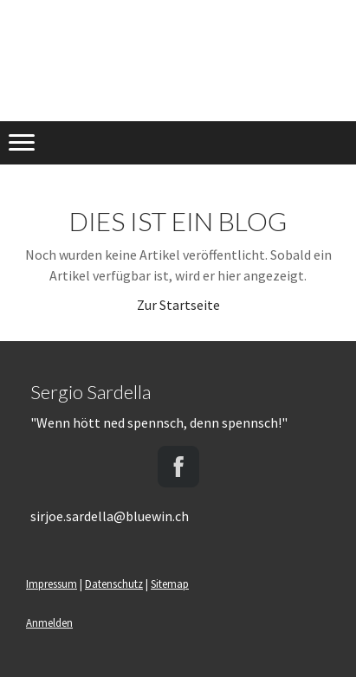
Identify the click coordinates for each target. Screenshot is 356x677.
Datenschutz (114, 583)
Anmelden (49, 622)
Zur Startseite (178, 304)
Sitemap (170, 583)
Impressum (51, 583)
